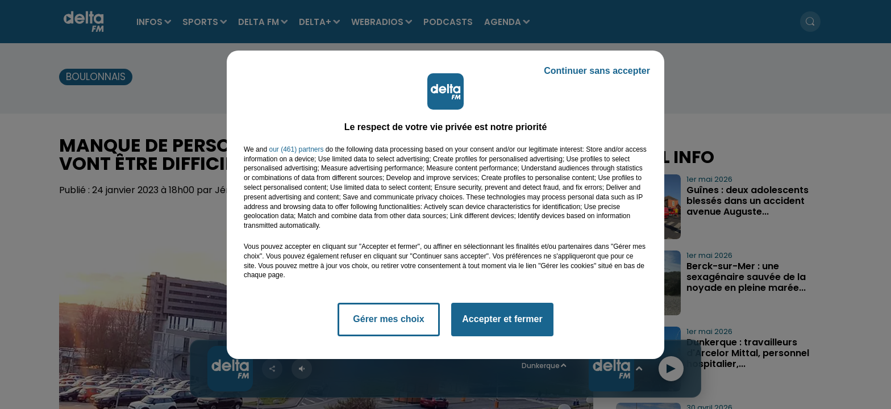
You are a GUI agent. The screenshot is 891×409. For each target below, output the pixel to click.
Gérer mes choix (388, 319)
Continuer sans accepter (597, 71)
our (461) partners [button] (296, 149)
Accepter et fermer (502, 319)
